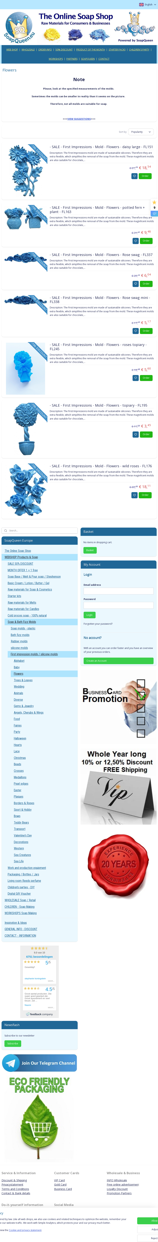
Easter (17, 790)
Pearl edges (21, 783)
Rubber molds (19, 641)
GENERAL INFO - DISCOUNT (21, 929)
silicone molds (19, 648)
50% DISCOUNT (64, 49)
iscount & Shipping (15, 1180)
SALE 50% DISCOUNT (20, 564)
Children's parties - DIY (21, 887)
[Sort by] (141, 132)
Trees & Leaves (23, 680)
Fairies (18, 725)
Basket (90, 550)
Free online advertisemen (122, 1184)
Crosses (19, 771)
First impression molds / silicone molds (34, 654)
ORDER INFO (45, 49)
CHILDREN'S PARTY (139, 49)
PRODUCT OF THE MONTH (90, 49)
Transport (19, 829)
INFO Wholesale (117, 1180)
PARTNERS (71, 58)
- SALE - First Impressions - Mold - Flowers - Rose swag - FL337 (101, 255)
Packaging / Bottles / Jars (23, 874)
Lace (17, 751)
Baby (17, 667)
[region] (54, 1228)
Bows (17, 816)
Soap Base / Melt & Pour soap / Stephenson (34, 576)
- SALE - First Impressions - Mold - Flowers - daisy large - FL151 (101, 147)
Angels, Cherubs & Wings (29, 712)
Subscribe (12, 1043)
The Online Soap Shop (18, 551)
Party (17, 732)
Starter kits (14, 596)
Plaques (18, 796)
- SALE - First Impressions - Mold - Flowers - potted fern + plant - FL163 (97, 210)
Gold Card (60, 1184)
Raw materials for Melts (22, 602)
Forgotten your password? (98, 623)
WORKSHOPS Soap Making (21, 913)
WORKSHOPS (56, 58)
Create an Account (97, 660)
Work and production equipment (27, 868)
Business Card (63, 1189)
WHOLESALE (28, 49)
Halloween (20, 738)
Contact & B (9, 1193)
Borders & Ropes (24, 803)
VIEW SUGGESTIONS (79, 119)
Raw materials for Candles (23, 609)
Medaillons (20, 777)
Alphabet (19, 661)
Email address (92, 585)
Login (89, 615)
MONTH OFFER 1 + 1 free (23, 570)
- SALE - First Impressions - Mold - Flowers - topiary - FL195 (98, 405)
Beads (17, 764)
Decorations (21, 842)
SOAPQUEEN (88, 58)
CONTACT (103, 58)
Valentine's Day (23, 835)
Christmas (20, 758)
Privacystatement (12, 1184)
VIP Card (59, 1180)
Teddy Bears (21, 822)
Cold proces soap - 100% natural (27, 615)
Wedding (19, 686)
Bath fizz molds (20, 635)
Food (17, 719)
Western (19, 848)
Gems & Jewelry (24, 706)
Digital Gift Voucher (19, 893)
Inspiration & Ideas (16, 923)
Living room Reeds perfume (24, 881)
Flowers (18, 674)
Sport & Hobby (23, 809)
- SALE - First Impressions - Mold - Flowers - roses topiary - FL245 (98, 347)
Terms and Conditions (15, 1189)
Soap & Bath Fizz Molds (22, 622)
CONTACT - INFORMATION (20, 935)
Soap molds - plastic (23, 628)
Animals (18, 693)
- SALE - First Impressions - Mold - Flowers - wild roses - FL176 (101, 466)
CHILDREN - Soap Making (19, 907)
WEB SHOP (12, 49)
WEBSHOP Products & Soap (21, 557)
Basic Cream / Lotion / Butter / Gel (28, 583)
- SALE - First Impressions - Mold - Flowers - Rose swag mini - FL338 (100, 300)
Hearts (18, 745)
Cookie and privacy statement (55, 1234)
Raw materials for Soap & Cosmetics (30, 589)
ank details (23, 1193)
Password (90, 599)
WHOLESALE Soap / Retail (20, 900)
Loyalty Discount (117, 1189)
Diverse (18, 700)
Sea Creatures (22, 855)
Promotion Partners (119, 1193)
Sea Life (19, 861)
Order (145, 176)
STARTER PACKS (117, 49)
